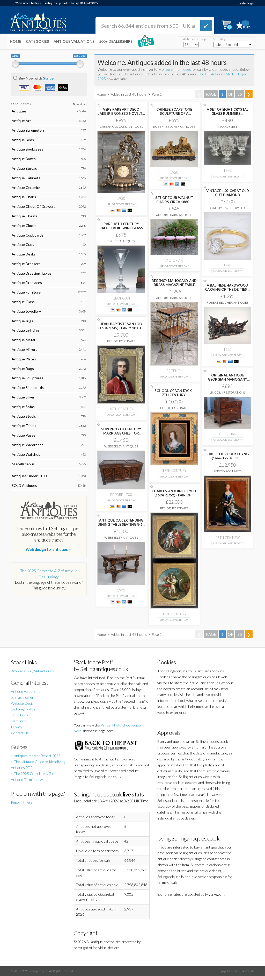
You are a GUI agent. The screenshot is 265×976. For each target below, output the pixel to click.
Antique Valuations (74, 41)
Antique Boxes (24, 158)
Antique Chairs (24, 197)
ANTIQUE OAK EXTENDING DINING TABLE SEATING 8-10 (121, 524)
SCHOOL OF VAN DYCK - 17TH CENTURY (174, 393)
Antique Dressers (26, 263)
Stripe (48, 78)
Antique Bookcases (27, 149)
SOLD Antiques (24, 485)
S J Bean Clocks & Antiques (121, 127)
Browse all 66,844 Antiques (32, 671)
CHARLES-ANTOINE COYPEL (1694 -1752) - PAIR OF (174, 493)
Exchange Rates (23, 709)
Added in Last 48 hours (129, 94)
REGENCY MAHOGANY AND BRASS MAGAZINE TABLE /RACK (174, 285)
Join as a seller (22, 697)
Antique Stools (24, 416)
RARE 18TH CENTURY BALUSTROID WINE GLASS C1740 (121, 228)
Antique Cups (23, 244)
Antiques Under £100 (29, 476)
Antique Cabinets (26, 178)
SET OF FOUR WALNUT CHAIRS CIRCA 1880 (174, 200)
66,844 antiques (179, 69)
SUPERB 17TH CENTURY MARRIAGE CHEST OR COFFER (121, 433)
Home (15, 41)
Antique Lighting (25, 330)
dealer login (246, 3)
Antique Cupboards (27, 235)
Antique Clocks (24, 225)
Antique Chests (25, 216)
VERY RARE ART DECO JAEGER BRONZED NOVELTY (121, 113)
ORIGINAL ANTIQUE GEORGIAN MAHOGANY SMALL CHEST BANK (227, 379)
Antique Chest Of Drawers (33, 206)
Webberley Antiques (121, 446)
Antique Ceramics (26, 187)
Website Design (23, 703)
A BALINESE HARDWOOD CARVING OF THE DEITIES (227, 287)
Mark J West (227, 127)
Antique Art (21, 120)
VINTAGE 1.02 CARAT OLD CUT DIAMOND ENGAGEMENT (227, 195)
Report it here (22, 802)
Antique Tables (24, 425)
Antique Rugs (23, 368)
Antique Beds (23, 140)
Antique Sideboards (28, 387)
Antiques (19, 111)
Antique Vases (23, 435)
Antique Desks (24, 254)
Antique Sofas (23, 406)
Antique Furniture (26, 292)
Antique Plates (24, 359)
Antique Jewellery (26, 311)
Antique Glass (23, 302)
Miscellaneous (23, 464)
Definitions (19, 715)
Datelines (18, 721)
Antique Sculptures (27, 378)
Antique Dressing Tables (31, 273)
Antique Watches (26, 454)
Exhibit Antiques (121, 241)
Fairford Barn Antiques (174, 215)
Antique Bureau (24, 168)
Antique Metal (23, 340)
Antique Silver (23, 397)
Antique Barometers (28, 130)
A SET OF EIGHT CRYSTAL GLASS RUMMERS (227, 111)
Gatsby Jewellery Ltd (227, 208)
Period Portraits (121, 341)
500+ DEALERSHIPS (115, 41)
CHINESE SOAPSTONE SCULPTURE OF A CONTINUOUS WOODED (174, 113)
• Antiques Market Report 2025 (36, 755)
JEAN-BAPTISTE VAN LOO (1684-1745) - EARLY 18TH (121, 326)
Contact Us (20, 733)
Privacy (16, 727)
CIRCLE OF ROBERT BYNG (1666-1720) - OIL (228, 456)
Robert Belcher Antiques (174, 127)
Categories (37, 41)
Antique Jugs (22, 321)
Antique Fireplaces (27, 282)
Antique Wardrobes (27, 445)
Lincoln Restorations (228, 392)
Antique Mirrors (24, 349)
